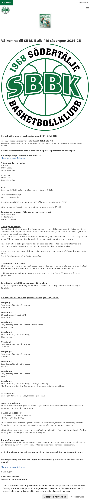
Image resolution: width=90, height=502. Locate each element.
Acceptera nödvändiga (55, 497)
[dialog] (45, 491)
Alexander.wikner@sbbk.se (13, 158)
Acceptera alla (77, 497)
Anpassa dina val (10, 496)
